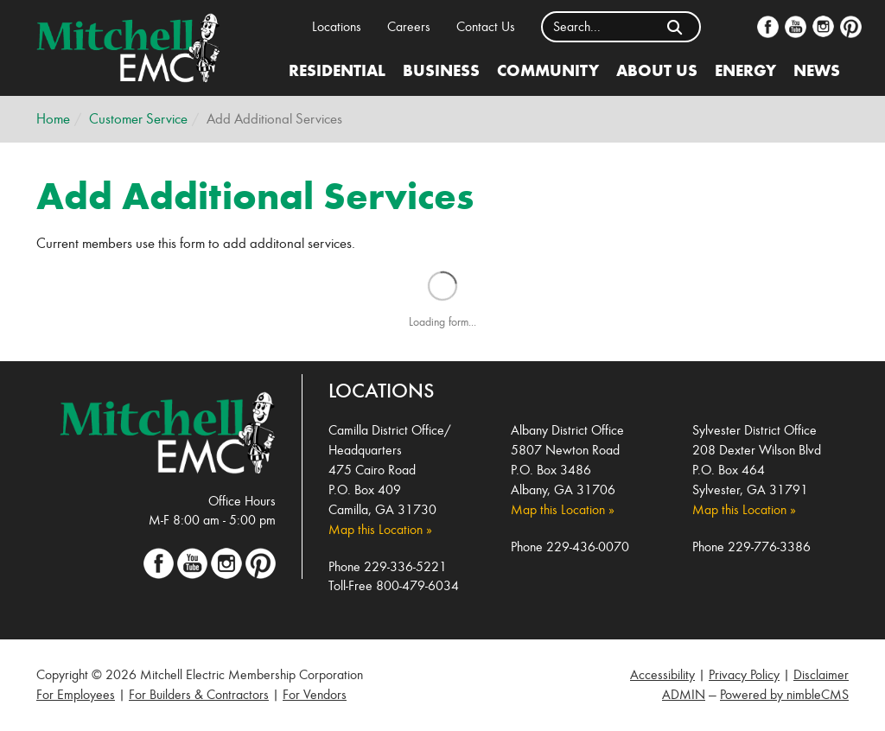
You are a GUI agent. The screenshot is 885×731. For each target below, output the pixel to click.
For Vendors (315, 694)
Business (441, 69)
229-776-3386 (769, 546)
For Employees (75, 694)
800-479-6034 (417, 585)
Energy (745, 69)
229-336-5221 (405, 566)
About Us (656, 69)
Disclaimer (821, 674)
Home (53, 119)
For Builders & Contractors (199, 694)
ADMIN (683, 694)
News (816, 69)
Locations (336, 26)
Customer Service (138, 119)
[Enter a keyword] (597, 27)
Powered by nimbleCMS (784, 694)
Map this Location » (380, 529)
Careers (408, 26)
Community (548, 69)
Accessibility (662, 674)
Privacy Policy (744, 674)
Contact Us (485, 26)
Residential (337, 69)
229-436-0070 (587, 546)
